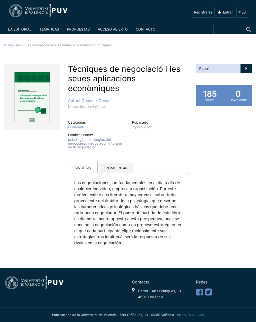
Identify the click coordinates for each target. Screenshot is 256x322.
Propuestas (78, 29)
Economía (76, 127)
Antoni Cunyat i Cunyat (90, 100)
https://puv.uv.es (190, 315)
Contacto (146, 29)
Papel (203, 68)
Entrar (225, 12)
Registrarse (203, 12)
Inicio (8, 45)
